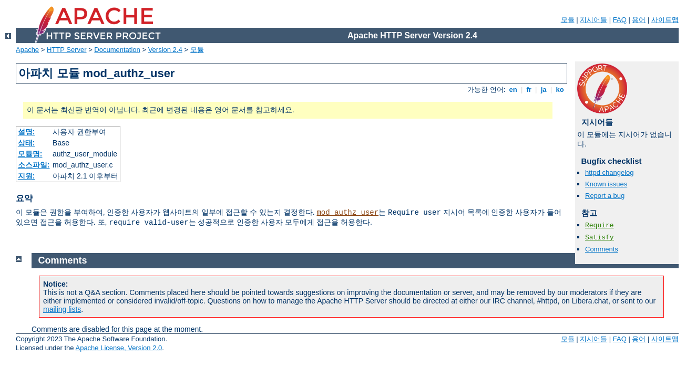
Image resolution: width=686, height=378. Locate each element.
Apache (27, 50)
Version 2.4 (165, 50)
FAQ (620, 20)
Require (599, 225)
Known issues (606, 184)
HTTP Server (67, 50)
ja (543, 89)
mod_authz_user (347, 212)
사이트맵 (665, 20)
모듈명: (30, 154)
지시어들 (593, 20)
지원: (26, 176)
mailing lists (62, 309)
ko (560, 89)
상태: (26, 143)
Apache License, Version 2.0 (118, 348)
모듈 (568, 20)
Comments (601, 249)
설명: (26, 132)
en (513, 89)
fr (529, 89)
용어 (639, 20)
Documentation (117, 50)
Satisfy (599, 238)
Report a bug (604, 196)
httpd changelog (609, 172)
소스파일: (34, 165)
